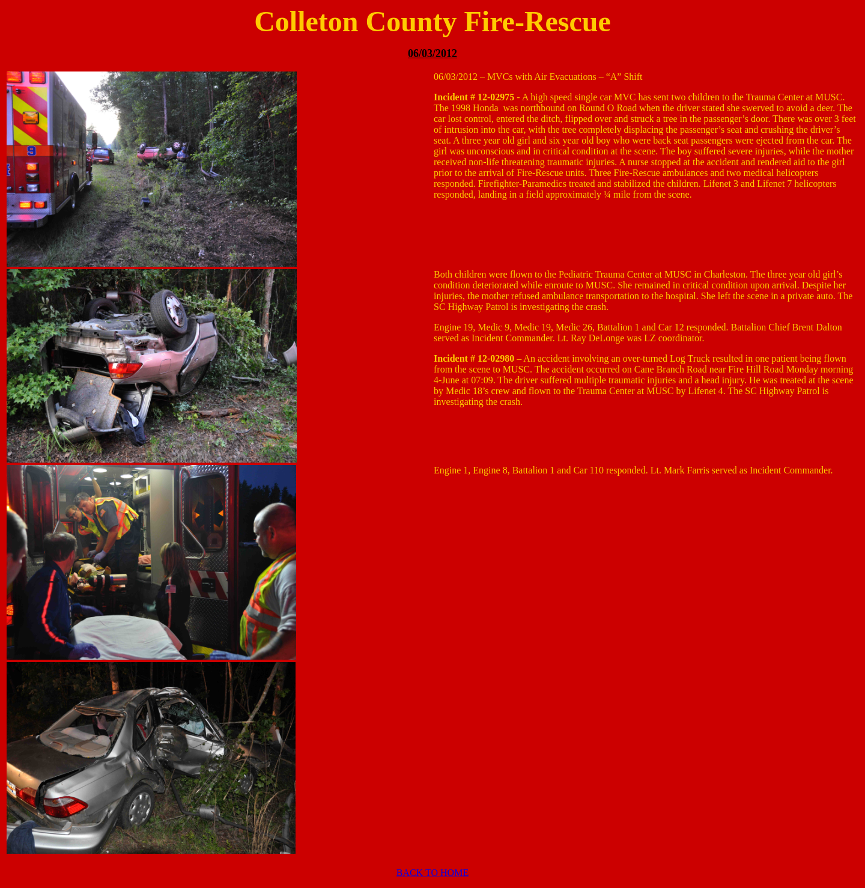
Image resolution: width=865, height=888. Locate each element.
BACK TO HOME (432, 873)
